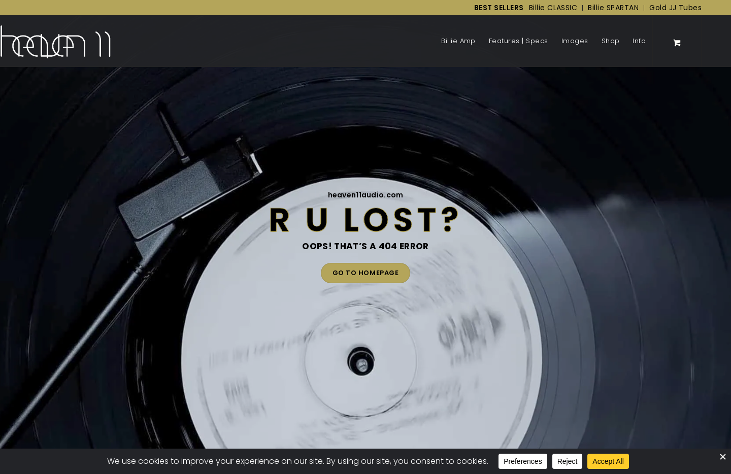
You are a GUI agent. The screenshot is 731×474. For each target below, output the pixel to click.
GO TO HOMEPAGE (365, 273)
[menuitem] (496, 8)
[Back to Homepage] (55, 41)
